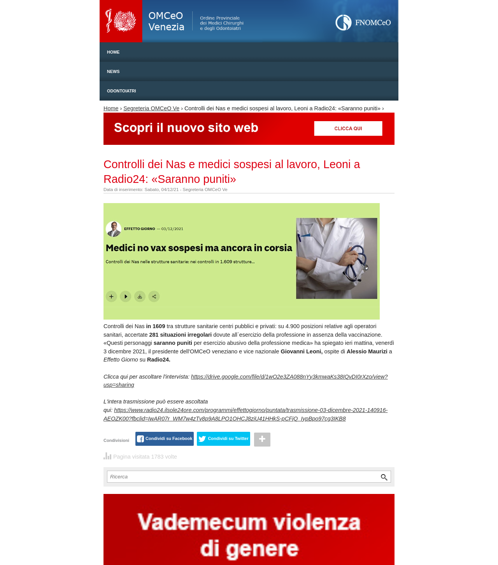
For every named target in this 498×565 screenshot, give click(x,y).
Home (113, 52)
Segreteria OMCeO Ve (151, 108)
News (113, 71)
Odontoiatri (121, 91)
